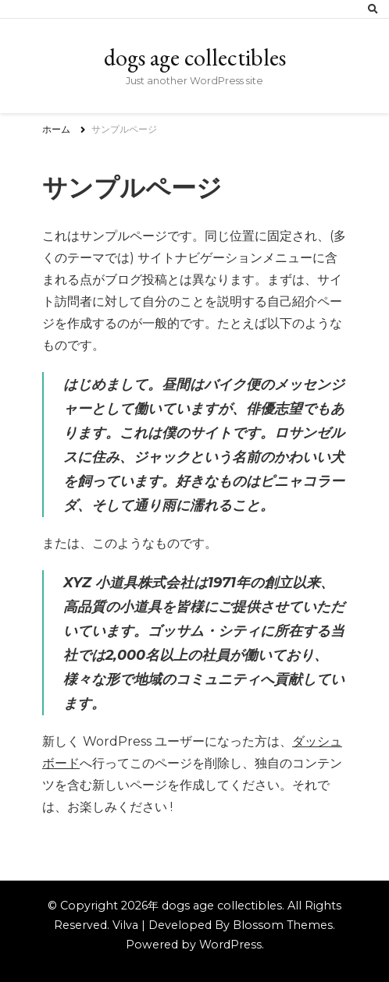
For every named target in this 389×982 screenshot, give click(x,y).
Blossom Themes (283, 925)
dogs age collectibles (195, 57)
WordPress (230, 945)
